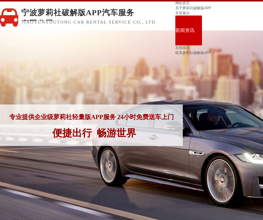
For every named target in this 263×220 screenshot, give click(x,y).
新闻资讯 (184, 30)
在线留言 (182, 48)
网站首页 (182, 3)
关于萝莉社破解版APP (193, 8)
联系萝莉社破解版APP (193, 53)
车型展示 (182, 13)
